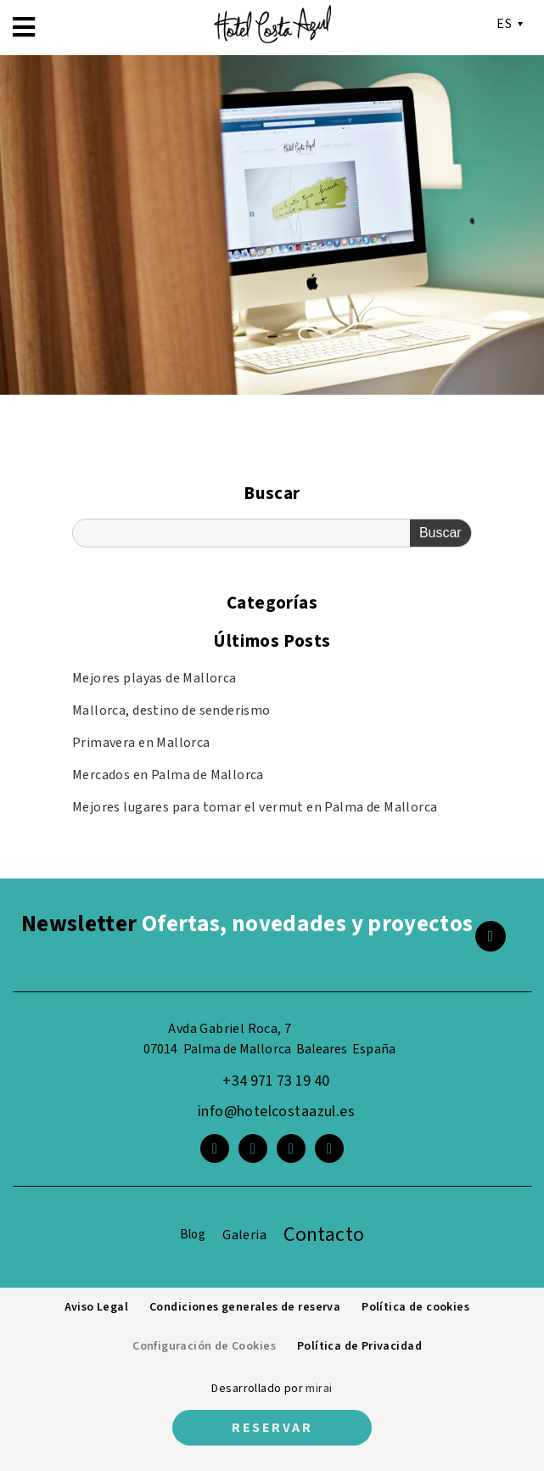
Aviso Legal (96, 1307)
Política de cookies (415, 1307)
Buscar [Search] (440, 532)
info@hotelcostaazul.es (276, 1111)
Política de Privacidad (359, 1346)
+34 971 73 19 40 (275, 1081)
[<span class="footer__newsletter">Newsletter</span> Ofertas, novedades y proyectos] (490, 936)
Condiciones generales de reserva (244, 1307)
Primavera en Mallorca (141, 742)
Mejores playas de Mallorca (154, 678)
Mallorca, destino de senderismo (171, 710)
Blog (193, 1235)
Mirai (319, 1388)
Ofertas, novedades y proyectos (247, 923)
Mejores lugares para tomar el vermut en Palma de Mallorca (254, 807)
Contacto (323, 1234)
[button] (24, 27)
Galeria (244, 1235)
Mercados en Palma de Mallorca (168, 775)
